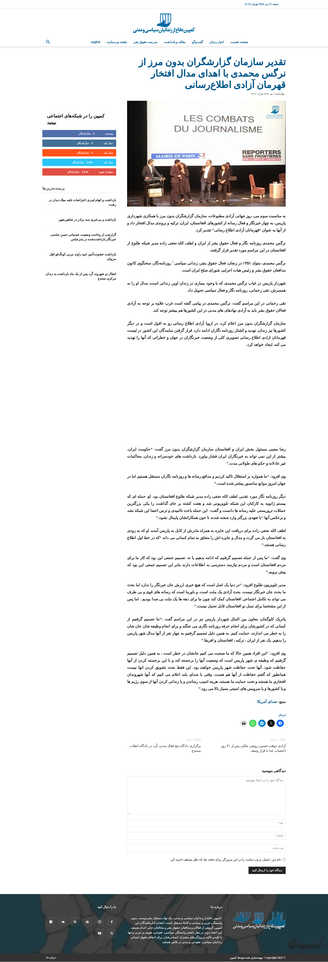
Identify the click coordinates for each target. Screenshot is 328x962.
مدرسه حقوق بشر (145, 42)
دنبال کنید (108, 143)
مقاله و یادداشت (175, 42)
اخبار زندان (217, 42)
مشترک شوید (106, 172)
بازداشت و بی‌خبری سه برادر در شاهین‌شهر (87, 219)
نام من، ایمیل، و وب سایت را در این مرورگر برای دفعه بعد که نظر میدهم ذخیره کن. (225, 859)
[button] (47, 42)
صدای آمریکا (267, 702)
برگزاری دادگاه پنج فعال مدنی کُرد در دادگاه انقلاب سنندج (165, 748)
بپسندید (109, 133)
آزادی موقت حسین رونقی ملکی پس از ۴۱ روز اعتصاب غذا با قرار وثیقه (253, 748)
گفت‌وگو (197, 42)
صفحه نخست (239, 42)
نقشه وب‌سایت (117, 42)
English (95, 42)
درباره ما (51, 957)
